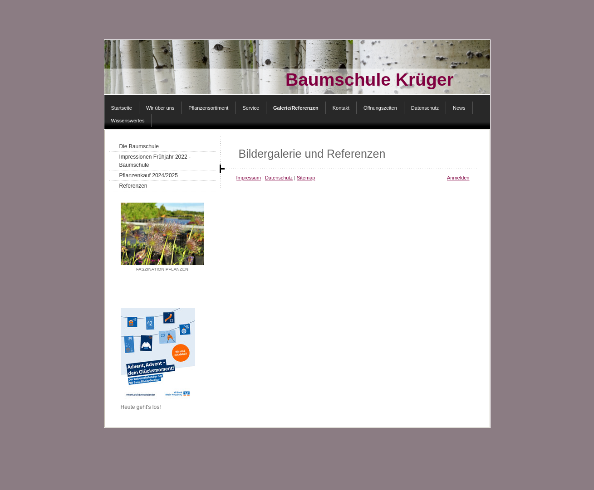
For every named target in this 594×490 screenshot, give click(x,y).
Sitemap (306, 177)
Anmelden (458, 177)
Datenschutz (279, 177)
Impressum (248, 177)
